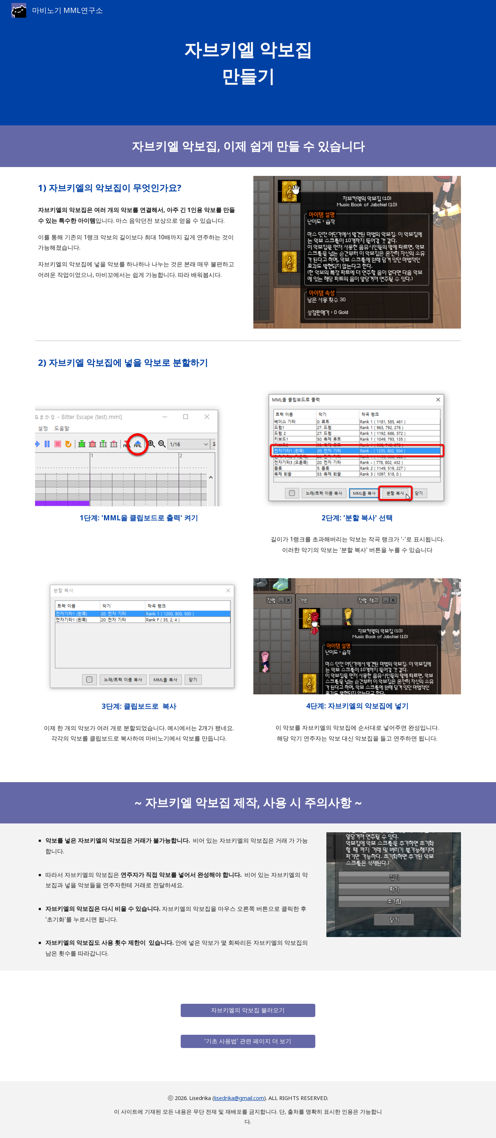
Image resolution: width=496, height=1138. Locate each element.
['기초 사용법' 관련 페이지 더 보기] (248, 1041)
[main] (248, 62)
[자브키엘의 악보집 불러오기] (248, 1010)
